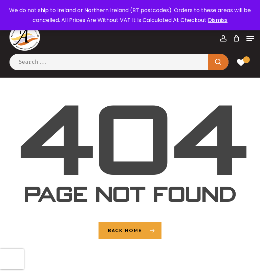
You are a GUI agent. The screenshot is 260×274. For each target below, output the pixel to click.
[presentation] (12, 259)
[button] (250, 38)
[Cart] (236, 38)
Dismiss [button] (218, 20)
